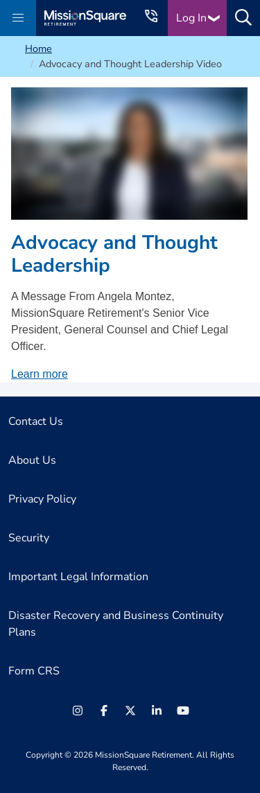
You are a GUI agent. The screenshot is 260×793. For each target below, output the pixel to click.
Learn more (39, 374)
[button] (18, 18)
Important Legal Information (78, 576)
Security (28, 538)
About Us (32, 460)
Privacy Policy (42, 499)
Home (38, 48)
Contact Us (35, 421)
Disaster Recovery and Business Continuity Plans (115, 624)
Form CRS (34, 671)
